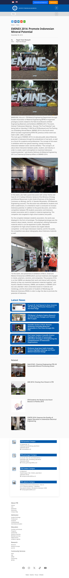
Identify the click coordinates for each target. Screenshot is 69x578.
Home (12, 25)
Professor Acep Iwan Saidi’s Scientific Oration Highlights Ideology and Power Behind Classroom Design (41, 350)
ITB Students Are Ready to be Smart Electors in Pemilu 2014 (40, 400)
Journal (13, 548)
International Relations (40, 2)
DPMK (12, 557)
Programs (13, 531)
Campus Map (14, 512)
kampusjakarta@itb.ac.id (28, 489)
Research (13, 545)
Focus (36, 575)
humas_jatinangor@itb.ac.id (29, 462)
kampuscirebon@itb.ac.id (29, 476)
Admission (53, 2)
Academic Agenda (15, 539)
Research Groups (15, 546)
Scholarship (14, 532)
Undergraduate (15, 522)
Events (32, 575)
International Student (16, 524)
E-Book (41, 575)
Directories (14, 510)
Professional (14, 519)
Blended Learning (15, 536)
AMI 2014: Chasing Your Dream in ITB (40, 382)
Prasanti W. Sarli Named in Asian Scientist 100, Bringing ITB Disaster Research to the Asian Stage (42, 307)
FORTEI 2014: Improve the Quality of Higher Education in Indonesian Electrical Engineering (41, 419)
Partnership (14, 558)
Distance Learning (15, 534)
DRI (12, 555)
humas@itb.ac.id (26, 449)
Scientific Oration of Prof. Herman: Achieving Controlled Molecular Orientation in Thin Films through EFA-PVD (41, 327)
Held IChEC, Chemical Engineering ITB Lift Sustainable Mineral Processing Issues (42, 365)
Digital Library (14, 537)
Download (13, 508)
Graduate (13, 520)
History (13, 505)
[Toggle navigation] (56, 13)
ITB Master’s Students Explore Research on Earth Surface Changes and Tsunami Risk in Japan (41, 317)
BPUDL (13, 560)
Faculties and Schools (16, 529)
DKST (12, 553)
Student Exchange (15, 517)
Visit (12, 507)
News (27, 575)
